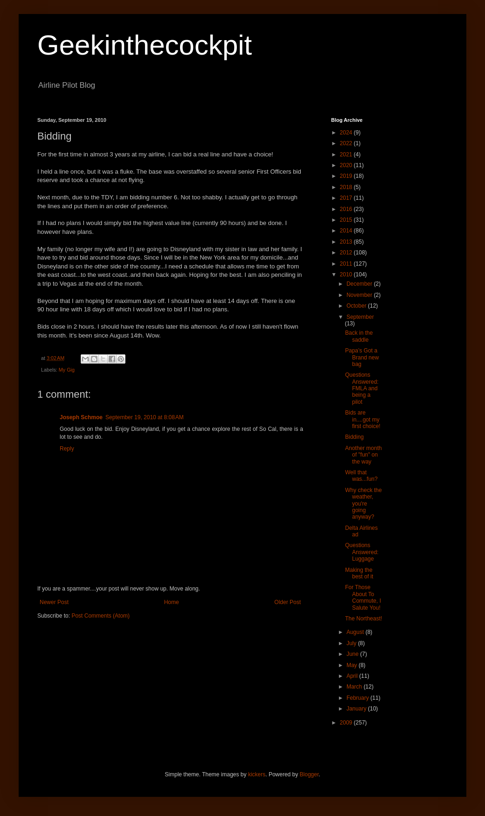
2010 (347, 274)
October (357, 305)
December (360, 284)
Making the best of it (359, 573)
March (355, 686)
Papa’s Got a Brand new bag (362, 357)
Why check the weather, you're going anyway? (363, 504)
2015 (347, 220)
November (360, 295)
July (352, 643)
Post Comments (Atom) (100, 615)
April (352, 676)
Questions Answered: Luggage (362, 552)
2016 (347, 209)
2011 (347, 263)
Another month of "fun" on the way (363, 455)
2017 (347, 198)
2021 (347, 154)
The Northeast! (363, 618)
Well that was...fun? (361, 475)
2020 (347, 165)
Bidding (354, 437)
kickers (256, 774)
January (357, 708)
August (356, 632)
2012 (347, 252)
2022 (347, 143)
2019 (347, 176)
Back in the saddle (359, 336)
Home (171, 602)
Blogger (309, 774)
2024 (347, 132)
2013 (347, 242)
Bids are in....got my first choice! (363, 419)
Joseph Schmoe (81, 417)
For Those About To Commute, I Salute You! (363, 597)
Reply (67, 448)
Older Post (287, 602)
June (353, 654)
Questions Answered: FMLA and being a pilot (362, 388)
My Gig (67, 370)
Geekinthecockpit (144, 45)
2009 (347, 722)
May (352, 665)
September (360, 317)
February (358, 698)
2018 (347, 187)
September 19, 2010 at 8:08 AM (144, 417)
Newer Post (54, 602)
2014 (347, 230)
